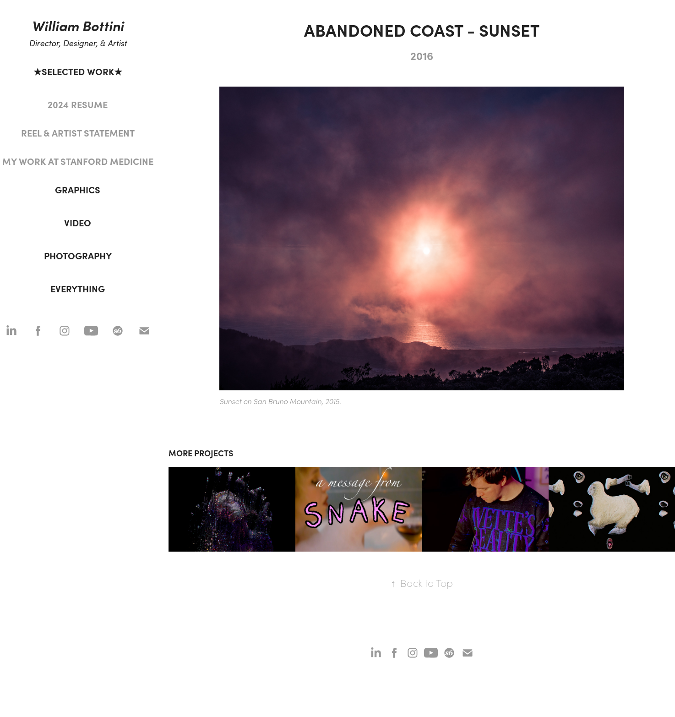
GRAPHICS (77, 189)
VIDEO (77, 222)
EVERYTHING (77, 288)
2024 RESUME (78, 104)
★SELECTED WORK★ (77, 71)
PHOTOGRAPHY (78, 255)
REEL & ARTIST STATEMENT (78, 132)
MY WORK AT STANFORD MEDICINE (77, 161)
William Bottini (78, 25)
